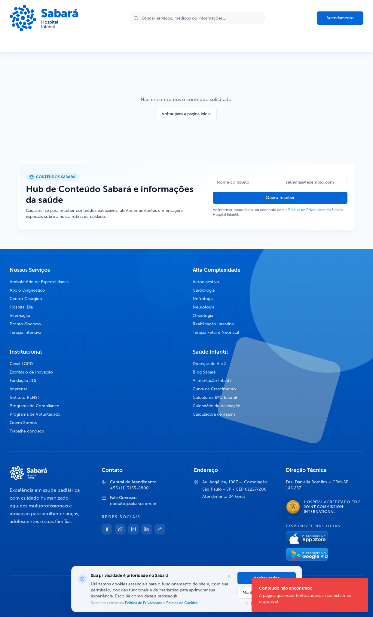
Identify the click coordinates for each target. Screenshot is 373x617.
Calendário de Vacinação (216, 405)
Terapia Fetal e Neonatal (216, 332)
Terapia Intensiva (25, 332)
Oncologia (203, 315)
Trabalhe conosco (27, 431)
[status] (310, 595)
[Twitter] (120, 529)
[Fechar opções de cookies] (229, 576)
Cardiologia (204, 290)
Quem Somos (23, 422)
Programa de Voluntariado (35, 414)
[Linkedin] (146, 529)
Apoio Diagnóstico (27, 290)
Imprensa (18, 389)
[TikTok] (159, 529)
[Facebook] (107, 529)
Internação (20, 315)
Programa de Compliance (34, 405)
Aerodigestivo (206, 281)
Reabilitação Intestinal (214, 324)
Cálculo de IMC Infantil (215, 397)
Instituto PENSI (24, 397)
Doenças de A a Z (210, 363)
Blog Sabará (204, 372)
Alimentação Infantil (212, 380)
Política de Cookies (181, 603)
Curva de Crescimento (214, 389)
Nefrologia (203, 298)
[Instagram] (133, 529)
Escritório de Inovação (31, 372)
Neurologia (203, 307)
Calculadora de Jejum (214, 414)
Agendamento (340, 17)
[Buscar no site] (197, 18)
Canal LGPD (21, 363)
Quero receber (280, 197)
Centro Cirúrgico (26, 298)
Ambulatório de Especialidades (39, 281)
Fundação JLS (23, 380)
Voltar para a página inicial (187, 113)
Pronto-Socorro (25, 324)
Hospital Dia (21, 307)
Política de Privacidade (307, 210)
